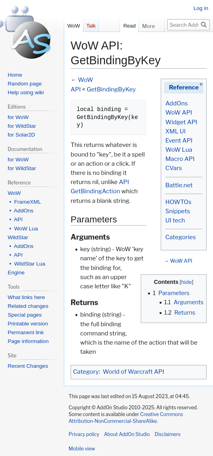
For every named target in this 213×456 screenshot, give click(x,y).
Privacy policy (84, 434)
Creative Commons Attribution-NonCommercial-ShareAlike (126, 417)
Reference (184, 87)
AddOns (176, 103)
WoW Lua (178, 149)
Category (86, 371)
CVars (173, 168)
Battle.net (179, 185)
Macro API (179, 159)
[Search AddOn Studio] (188, 24)
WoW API (178, 112)
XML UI (175, 131)
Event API (178, 140)
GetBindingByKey (111, 89)
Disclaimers (168, 434)
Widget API (181, 122)
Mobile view (82, 449)
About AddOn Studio (127, 434)
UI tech (175, 220)
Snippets (177, 211)
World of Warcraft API (133, 371)
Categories (180, 237)
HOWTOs (178, 202)
